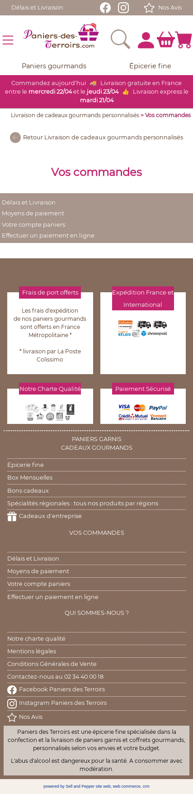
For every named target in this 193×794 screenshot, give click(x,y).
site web (103, 786)
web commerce (127, 786)
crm (146, 786)
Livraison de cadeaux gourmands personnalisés (75, 115)
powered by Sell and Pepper (68, 786)
